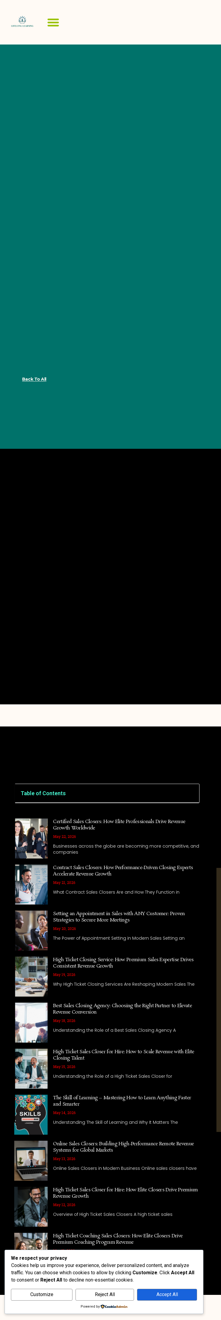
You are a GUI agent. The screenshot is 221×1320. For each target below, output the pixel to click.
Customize (41, 1294)
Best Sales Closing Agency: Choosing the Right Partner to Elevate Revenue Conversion (122, 1009)
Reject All (105, 1294)
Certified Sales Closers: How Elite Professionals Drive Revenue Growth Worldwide (119, 825)
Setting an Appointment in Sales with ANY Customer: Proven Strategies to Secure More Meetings (119, 917)
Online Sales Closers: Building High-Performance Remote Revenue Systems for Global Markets (123, 1147)
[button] (53, 22)
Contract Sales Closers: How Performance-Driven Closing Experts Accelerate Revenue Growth (123, 871)
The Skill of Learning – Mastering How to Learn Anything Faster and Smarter (122, 1101)
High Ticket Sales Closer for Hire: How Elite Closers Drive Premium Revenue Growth (125, 1193)
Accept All (167, 1294)
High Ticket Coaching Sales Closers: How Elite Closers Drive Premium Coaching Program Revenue (117, 1239)
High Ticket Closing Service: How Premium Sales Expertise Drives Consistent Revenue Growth (123, 963)
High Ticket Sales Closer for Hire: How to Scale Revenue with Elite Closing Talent (123, 1055)
